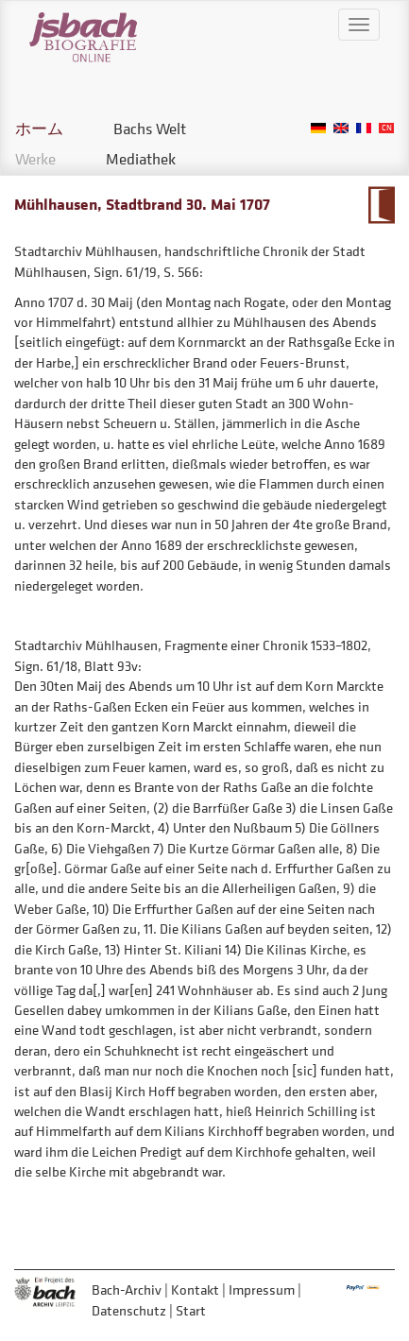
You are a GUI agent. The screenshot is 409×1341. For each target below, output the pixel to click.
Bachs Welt (149, 128)
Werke (35, 158)
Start (191, 1310)
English (341, 128)
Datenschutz (129, 1310)
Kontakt (195, 1289)
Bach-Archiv (127, 1289)
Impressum (262, 1289)
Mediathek (141, 158)
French (363, 128)
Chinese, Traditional (386, 128)
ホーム (39, 128)
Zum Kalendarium (381, 205)
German (318, 128)
